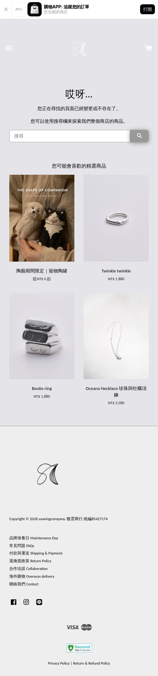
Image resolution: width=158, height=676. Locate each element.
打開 (147, 9)
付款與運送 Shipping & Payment (35, 553)
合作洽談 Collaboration (28, 568)
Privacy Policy (59, 663)
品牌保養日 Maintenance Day (33, 538)
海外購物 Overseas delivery (31, 576)
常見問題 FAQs (21, 545)
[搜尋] (69, 136)
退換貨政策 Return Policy (30, 560)
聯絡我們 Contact (24, 584)
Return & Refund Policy (91, 663)
